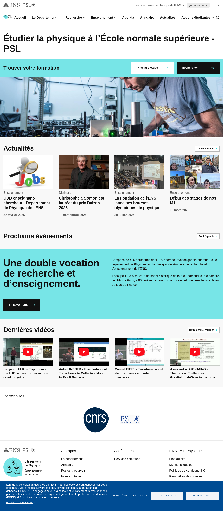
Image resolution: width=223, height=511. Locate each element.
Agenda (128, 17)
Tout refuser (167, 495)
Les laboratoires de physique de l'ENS (158, 5)
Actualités (168, 17)
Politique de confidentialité (19, 502)
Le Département (44, 17)
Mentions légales (180, 464)
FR (214, 5)
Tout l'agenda (206, 236)
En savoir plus (18, 304)
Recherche (73, 17)
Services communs (127, 459)
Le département (72, 459)
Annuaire (147, 17)
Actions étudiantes (196, 17)
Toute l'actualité (205, 148)
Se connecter (201, 5)
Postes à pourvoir (73, 470)
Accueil (20, 17)
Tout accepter (202, 495)
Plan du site (177, 459)
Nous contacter (71, 476)
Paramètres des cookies (185, 476)
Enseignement (102, 17)
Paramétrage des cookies (130, 495)
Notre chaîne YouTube (201, 330)
